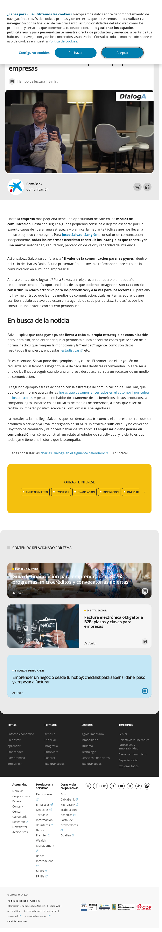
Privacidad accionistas (37, 916)
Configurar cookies (34, 52)
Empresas (44, 804)
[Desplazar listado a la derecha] (143, 492)
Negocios (44, 810)
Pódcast (49, 758)
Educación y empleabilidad (129, 746)
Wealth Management (45, 845)
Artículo (49, 734)
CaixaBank (34, 184)
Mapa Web (55, 906)
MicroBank (69, 804)
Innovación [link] (14, 764)
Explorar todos (54, 764)
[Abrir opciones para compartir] (137, 187)
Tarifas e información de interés (44, 820)
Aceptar (123, 52)
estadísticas (72, 350)
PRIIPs (42, 876)
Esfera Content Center (17, 806)
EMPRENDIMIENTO (37, 492)
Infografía (51, 746)
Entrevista (51, 752)
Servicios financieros (96, 758)
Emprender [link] (15, 752)
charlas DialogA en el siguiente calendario (74, 453)
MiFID (41, 871)
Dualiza (67, 835)
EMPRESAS (62, 492)
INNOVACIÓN (111, 492)
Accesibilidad (13, 911)
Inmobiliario (90, 740)
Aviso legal (35, 901)
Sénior (123, 734)
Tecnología (89, 752)
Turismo (87, 746)
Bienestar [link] (14, 740)
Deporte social (128, 760)
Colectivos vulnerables (134, 740)
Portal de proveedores (69, 825)
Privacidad (14, 916)
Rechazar (76, 52)
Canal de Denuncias (17, 921)
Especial (50, 740)
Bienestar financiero (132, 754)
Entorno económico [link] (20, 734)
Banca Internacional (45, 861)
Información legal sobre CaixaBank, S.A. (26, 906)
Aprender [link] (14, 746)
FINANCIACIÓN (86, 492)
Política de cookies (63, 41)
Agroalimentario (93, 734)
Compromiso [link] (16, 758)
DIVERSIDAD (134, 492)
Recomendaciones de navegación (40, 911)
